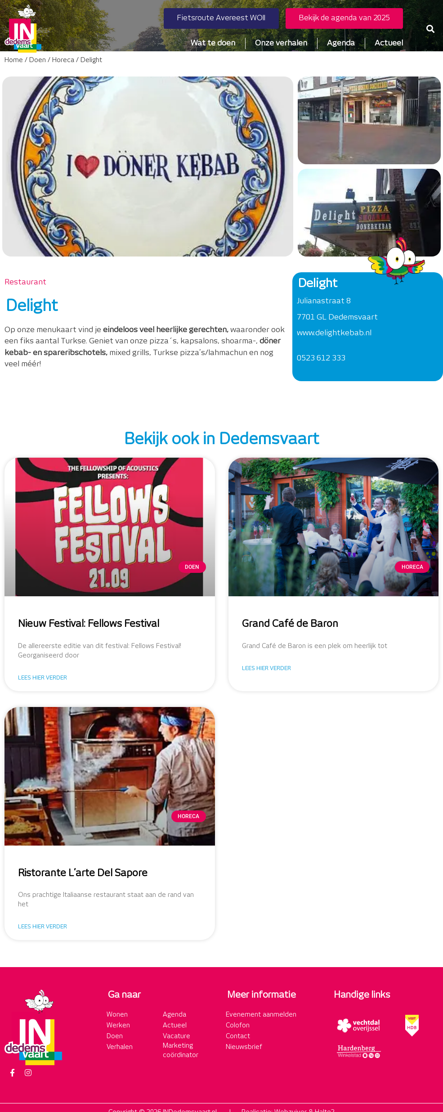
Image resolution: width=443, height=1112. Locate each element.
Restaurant (25, 282)
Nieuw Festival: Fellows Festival (88, 624)
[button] (430, 28)
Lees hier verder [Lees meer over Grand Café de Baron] (266, 668)
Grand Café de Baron (290, 624)
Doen (37, 60)
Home (13, 60)
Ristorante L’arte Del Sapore (83, 873)
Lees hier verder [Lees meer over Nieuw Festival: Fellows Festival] (42, 677)
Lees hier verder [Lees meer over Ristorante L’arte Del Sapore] (42, 926)
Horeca (63, 60)
